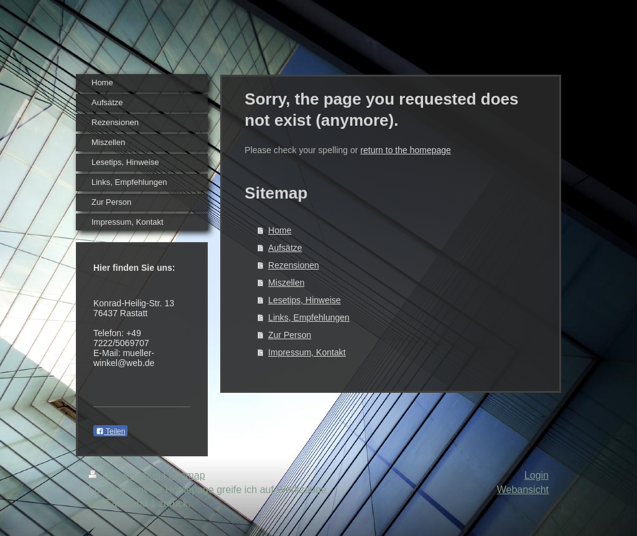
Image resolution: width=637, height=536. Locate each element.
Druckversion (125, 475)
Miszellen (286, 283)
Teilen (110, 431)
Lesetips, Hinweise (304, 300)
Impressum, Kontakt (307, 352)
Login (536, 475)
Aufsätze (285, 248)
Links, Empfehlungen (309, 317)
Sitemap (187, 475)
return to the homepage (405, 150)
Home (279, 230)
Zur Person (289, 335)
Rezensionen (293, 265)
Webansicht (523, 489)
